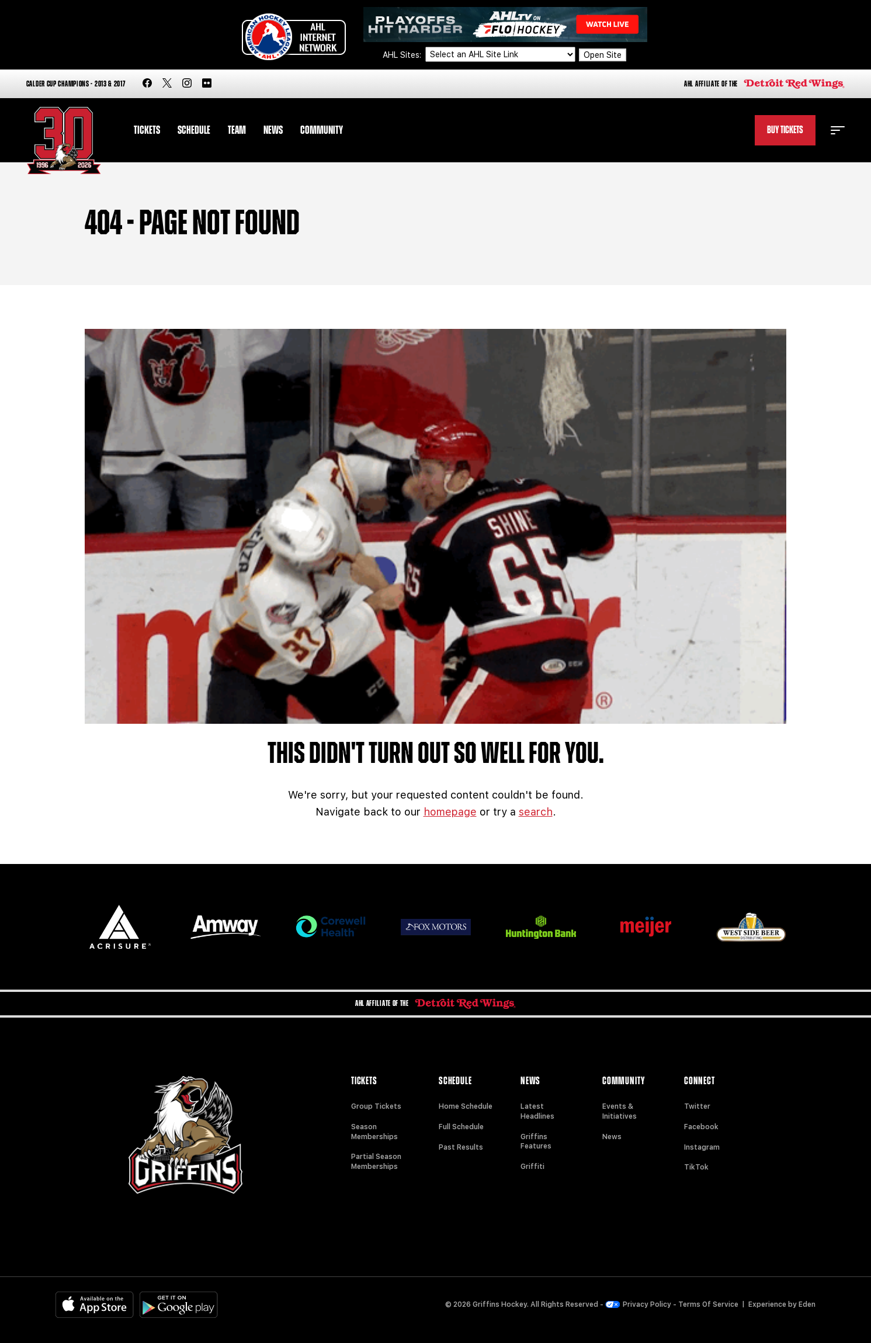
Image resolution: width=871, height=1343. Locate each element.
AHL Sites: (403, 55)
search (536, 812)
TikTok (696, 1167)
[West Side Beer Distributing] (751, 926)
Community (321, 130)
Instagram (702, 1147)
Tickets (147, 130)
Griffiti (532, 1166)
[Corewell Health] (331, 926)
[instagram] (187, 84)
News (273, 130)
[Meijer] (646, 927)
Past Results (461, 1147)
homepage (450, 812)
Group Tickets (376, 1106)
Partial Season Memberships (376, 1162)
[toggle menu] (838, 130)
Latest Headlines (537, 1111)
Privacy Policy (638, 1304)
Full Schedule (461, 1127)
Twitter (697, 1106)
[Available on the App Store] (94, 1305)
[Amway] (225, 927)
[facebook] (147, 84)
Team (237, 130)
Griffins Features (535, 1142)
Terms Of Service (708, 1304)
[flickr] (207, 83)
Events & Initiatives (619, 1111)
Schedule (194, 130)
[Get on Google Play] (179, 1305)
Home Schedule (465, 1106)
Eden (807, 1304)
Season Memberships (374, 1132)
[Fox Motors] (436, 927)
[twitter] (167, 84)
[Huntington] (541, 927)
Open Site (603, 55)
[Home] (64, 140)
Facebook (701, 1127)
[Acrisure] (120, 927)
